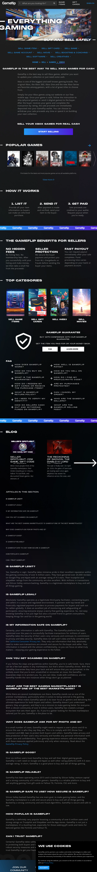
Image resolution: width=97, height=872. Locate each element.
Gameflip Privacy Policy (17, 744)
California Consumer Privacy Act (25, 641)
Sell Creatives (60, 57)
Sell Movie (44, 53)
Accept (44, 868)
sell (44, 62)
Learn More (72, 349)
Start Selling (48, 131)
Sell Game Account (20, 53)
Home (35, 62)
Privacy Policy (48, 863)
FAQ (50, 349)
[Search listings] (36, 3)
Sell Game (71, 48)
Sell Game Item (27, 48)
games (52, 62)
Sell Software (36, 57)
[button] (54, 3)
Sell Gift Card (51, 48)
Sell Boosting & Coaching (71, 53)
